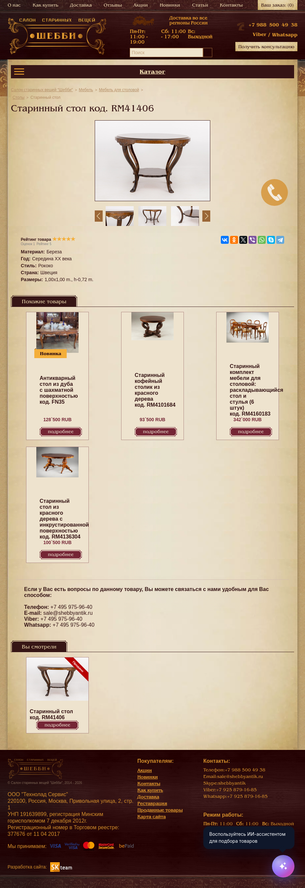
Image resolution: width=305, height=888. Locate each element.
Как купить (45, 5)
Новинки (170, 5)
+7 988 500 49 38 (273, 24)
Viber (259, 34)
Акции (140, 5)
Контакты (231, 5)
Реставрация (152, 803)
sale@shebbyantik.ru (68, 613)
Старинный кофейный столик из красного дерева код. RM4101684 (155, 390)
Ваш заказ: (277, 5)
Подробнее (61, 431)
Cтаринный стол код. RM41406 (51, 714)
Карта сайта (151, 816)
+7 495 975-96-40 (71, 607)
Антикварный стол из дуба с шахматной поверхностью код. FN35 (59, 390)
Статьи (200, 5)
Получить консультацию (266, 46)
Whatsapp (284, 34)
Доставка (81, 5)
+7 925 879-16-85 (236, 789)
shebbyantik (232, 783)
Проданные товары (160, 810)
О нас (14, 5)
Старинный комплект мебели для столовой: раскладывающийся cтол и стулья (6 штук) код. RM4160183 (256, 390)
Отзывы (113, 5)
